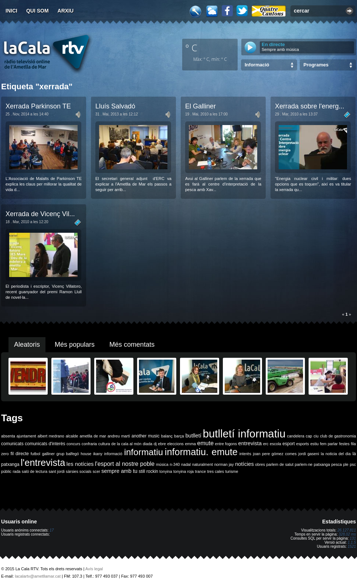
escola (275, 444)
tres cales (215, 471)
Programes (316, 65)
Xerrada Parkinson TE (38, 106)
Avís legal (94, 569)
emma (190, 444)
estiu (314, 444)
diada (147, 444)
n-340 (175, 464)
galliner (48, 453)
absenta (8, 436)
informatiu (143, 452)
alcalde (72, 436)
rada (16, 471)
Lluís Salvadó (115, 106)
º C (191, 47)
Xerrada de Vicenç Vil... (40, 214)
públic (6, 471)
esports (302, 444)
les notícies (80, 464)
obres (260, 464)
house (86, 453)
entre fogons (226, 444)
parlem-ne (304, 464)
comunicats (12, 443)
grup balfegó (68, 453)
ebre (162, 444)
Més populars (75, 344)
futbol (35, 453)
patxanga (322, 464)
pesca (337, 464)
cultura (104, 444)
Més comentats (131, 344)
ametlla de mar (92, 436)
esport (288, 443)
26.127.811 (346, 530)
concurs (73, 444)
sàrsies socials (78, 471)
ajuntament (26, 436)
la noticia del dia (336, 453)
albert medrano (51, 436)
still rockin (148, 471)
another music (146, 436)
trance (200, 471)
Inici (11, 11)
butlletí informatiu (244, 434)
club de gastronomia (338, 436)
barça (179, 436)
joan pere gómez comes (275, 453)
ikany (97, 453)
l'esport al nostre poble (124, 464)
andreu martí (119, 436)
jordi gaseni (308, 453)
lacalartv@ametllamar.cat (38, 576)
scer (96, 471)
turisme (231, 471)
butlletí (193, 436)
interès (245, 453)
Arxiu (66, 11)
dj (155, 444)
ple (345, 464)
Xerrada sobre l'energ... (309, 106)
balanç (167, 436)
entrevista (250, 443)
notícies (244, 464)
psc (353, 464)
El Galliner (200, 106)
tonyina (165, 471)
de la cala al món (126, 444)
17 (52, 530)
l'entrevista (43, 462)
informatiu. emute (201, 452)
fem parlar (329, 444)
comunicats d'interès (45, 443)
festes (344, 444)
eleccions (175, 444)
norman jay (224, 464)
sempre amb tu (119, 471)
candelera (296, 436)
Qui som (37, 11)
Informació (257, 65)
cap (309, 436)
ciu (316, 436)
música (162, 464)
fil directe (20, 453)
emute (205, 443)
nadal (186, 464)
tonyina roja (183, 471)
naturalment (202, 464)
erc (266, 444)
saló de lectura (34, 471)
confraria (89, 444)
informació (113, 453)
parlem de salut (279, 464)
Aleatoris (27, 344)
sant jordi (57, 471)
